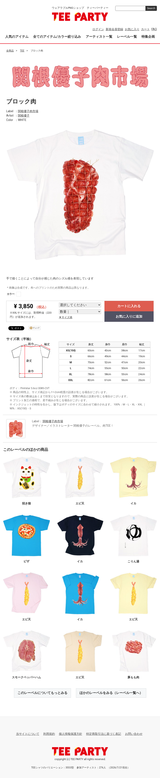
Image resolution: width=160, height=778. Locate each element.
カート (145, 29)
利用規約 (49, 733)
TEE (22, 50)
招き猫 (26, 503)
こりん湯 (133, 561)
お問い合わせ (134, 733)
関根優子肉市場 (28, 111)
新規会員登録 (114, 29)
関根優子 (24, 115)
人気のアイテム (17, 37)
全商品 (10, 50)
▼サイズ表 (65, 317)
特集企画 (148, 37)
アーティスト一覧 (99, 37)
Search (151, 8)
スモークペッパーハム (26, 677)
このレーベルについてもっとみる (42, 693)
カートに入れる (129, 306)
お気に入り (132, 29)
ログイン (98, 29)
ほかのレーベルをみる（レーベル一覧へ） (111, 693)
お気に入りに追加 (129, 316)
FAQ (154, 29)
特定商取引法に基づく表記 (103, 733)
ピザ (26, 561)
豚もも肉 (133, 677)
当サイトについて (27, 733)
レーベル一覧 (127, 37)
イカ (133, 503)
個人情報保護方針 (70, 733)
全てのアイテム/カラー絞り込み (57, 37)
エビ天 (80, 503)
